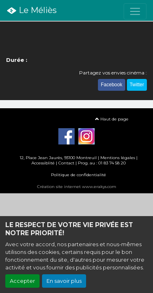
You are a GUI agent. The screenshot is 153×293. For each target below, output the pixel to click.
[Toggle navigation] (135, 11)
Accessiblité (43, 163)
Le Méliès (32, 10)
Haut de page (112, 119)
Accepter (22, 281)
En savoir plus (64, 281)
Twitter (137, 84)
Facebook (111, 84)
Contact (66, 163)
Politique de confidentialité (78, 174)
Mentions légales (117, 157)
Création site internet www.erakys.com (76, 186)
